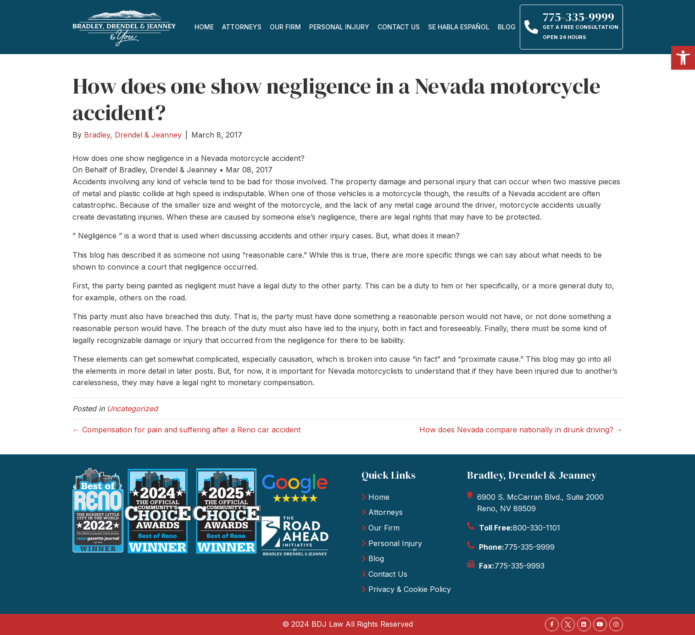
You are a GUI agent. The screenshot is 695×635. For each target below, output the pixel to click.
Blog (507, 27)
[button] (683, 58)
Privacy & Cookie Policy (409, 589)
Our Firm (384, 527)
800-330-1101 (536, 527)
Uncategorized (132, 408)
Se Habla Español (458, 27)
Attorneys (241, 27)
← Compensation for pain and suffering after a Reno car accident (186, 429)
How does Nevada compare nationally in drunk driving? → (521, 429)
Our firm (285, 27)
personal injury (339, 27)
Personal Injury (395, 543)
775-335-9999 (529, 547)
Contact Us (399, 27)
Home (204, 27)
